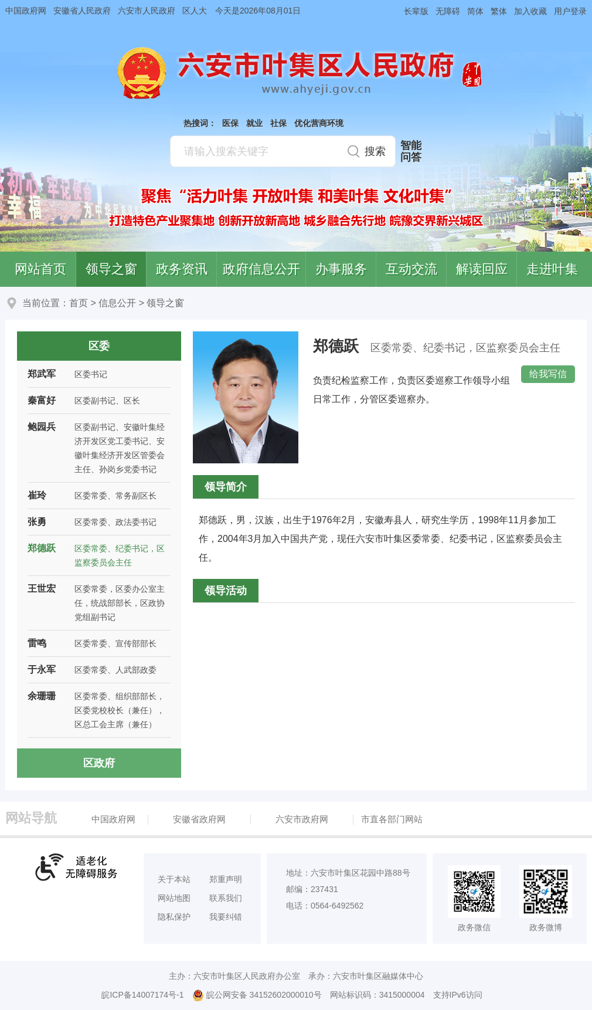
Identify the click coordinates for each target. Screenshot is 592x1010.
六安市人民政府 (146, 10)
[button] (412, 11)
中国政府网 (25, 10)
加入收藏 (530, 11)
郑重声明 (225, 879)
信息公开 (117, 303)
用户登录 (570, 11)
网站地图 (174, 898)
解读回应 (482, 269)
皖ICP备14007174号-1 (142, 994)
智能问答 (410, 151)
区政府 (99, 763)
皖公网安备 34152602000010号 (257, 995)
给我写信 (548, 374)
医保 (230, 123)
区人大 (194, 10)
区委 (99, 346)
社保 (278, 123)
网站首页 (40, 269)
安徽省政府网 (199, 819)
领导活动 (226, 590)
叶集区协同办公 (575, 278)
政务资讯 (181, 269)
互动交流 (411, 269)
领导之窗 (111, 269)
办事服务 (341, 269)
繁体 (499, 11)
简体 (475, 11)
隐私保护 (174, 916)
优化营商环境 (318, 123)
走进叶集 (552, 269)
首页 (78, 303)
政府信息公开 (261, 269)
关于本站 (174, 879)
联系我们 (225, 898)
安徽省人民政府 (82, 10)
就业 (254, 123)
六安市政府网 (301, 819)
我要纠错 (225, 916)
